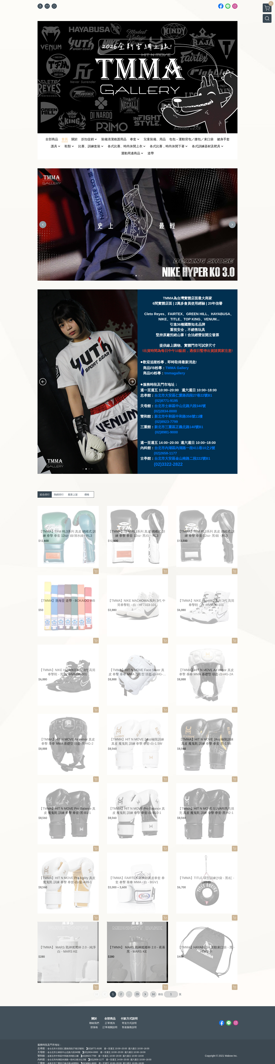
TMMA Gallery (177, 368)
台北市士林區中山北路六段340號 (180, 406)
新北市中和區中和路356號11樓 (178, 416)
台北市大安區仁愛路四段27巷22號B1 (183, 395)
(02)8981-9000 (166, 432)
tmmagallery (174, 373)
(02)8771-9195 (166, 401)
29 (137, 994)
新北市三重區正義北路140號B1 (178, 427)
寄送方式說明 (129, 1023)
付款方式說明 (129, 1018)
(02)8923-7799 (166, 422)
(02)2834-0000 (165, 411)
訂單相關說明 (110, 1027)
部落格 (94, 1027)
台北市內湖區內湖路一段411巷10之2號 (184, 448)
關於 (94, 1018)
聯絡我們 (94, 1023)
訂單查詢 (110, 1023)
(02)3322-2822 (168, 464)
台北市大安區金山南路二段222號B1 (182, 458)
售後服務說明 (129, 1027)
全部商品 (110, 1018)
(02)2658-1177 (165, 453)
